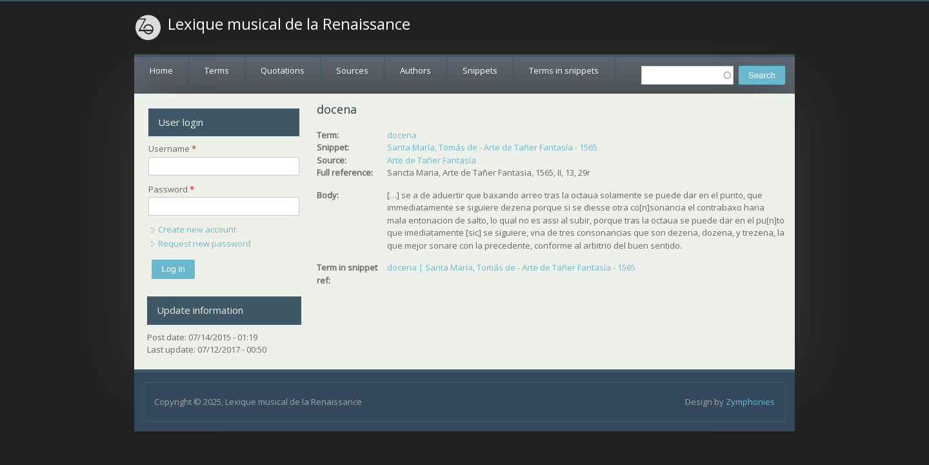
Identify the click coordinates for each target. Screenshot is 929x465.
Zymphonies (750, 402)
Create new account (197, 229)
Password (171, 189)
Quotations (283, 70)
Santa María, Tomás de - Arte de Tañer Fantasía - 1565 (492, 147)
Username (172, 148)
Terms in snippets (564, 70)
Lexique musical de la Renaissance (289, 23)
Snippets (480, 70)
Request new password (204, 243)
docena (402, 135)
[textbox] (687, 75)
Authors (415, 70)
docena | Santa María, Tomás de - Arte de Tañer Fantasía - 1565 (511, 267)
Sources (352, 70)
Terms (217, 70)
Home (161, 70)
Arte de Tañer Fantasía (431, 160)
